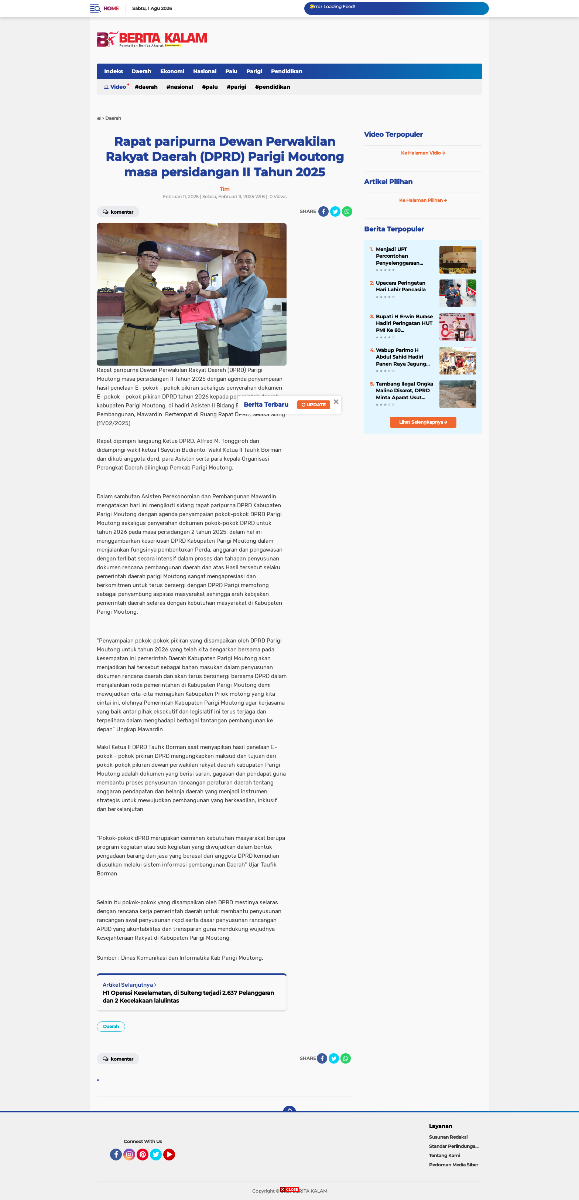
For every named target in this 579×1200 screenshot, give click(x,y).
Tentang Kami (444, 1155)
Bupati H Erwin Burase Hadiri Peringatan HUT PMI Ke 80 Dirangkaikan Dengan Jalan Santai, (404, 323)
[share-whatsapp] (347, 211)
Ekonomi (172, 71)
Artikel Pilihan (388, 182)
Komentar (118, 211)
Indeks (113, 71)
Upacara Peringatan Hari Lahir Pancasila (401, 286)
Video (118, 87)
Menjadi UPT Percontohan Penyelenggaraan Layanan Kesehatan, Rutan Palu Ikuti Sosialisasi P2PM (401, 256)
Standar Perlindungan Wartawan (455, 1146)
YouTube (174, 1158)
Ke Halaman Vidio (423, 153)
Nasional (204, 71)
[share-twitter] (335, 211)
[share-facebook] (323, 211)
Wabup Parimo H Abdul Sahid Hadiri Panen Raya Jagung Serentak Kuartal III (401, 357)
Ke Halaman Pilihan (423, 200)
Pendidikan (286, 71)
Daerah (141, 71)
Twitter (159, 1158)
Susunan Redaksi (448, 1137)
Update (314, 404)
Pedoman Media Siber (453, 1164)
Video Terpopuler (393, 134)
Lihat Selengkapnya (423, 422)
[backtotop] (289, 1112)
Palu (231, 71)
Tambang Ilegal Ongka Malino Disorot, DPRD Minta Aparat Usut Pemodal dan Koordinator (404, 391)
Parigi (254, 71)
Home (111, 8)
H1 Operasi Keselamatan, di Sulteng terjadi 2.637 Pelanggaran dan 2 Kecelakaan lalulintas (188, 996)
